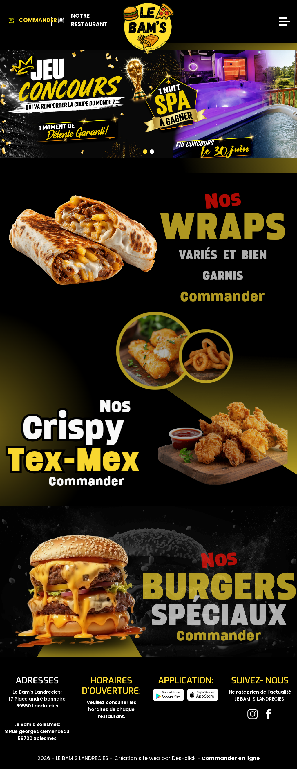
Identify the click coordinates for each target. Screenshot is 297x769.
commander (59, 481)
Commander (27, 20)
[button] (76, 118)
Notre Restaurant (75, 20)
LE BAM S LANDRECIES (83, 758)
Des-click (184, 758)
